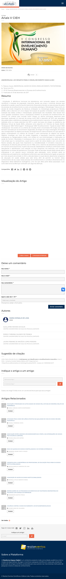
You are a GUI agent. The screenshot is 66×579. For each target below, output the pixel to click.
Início (2, 9)
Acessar (10, 411)
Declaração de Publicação (39, 255)
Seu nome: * (5, 269)
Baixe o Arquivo (24, 255)
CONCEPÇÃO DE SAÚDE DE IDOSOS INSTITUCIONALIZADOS (24, 477)
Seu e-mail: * (5, 276)
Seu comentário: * (7, 283)
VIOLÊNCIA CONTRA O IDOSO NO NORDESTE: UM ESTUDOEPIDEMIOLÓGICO (29, 506)
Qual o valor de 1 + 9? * (9, 297)
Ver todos (4, 520)
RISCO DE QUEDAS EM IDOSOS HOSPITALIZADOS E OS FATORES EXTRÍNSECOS (29, 449)
